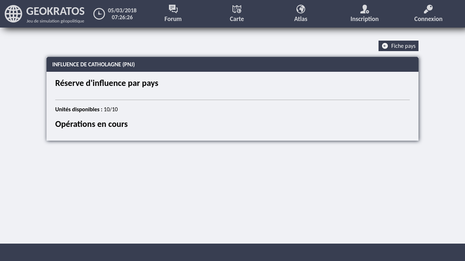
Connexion (429, 14)
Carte (237, 14)
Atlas (300, 14)
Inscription (365, 14)
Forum (173, 14)
